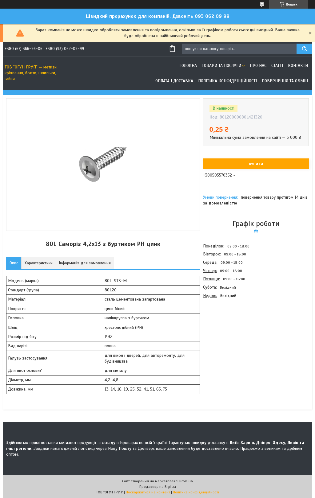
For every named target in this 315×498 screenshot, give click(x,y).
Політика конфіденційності (227, 81)
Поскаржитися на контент (148, 492)
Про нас (258, 65)
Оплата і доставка (174, 81)
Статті (277, 65)
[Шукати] (304, 49)
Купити (256, 164)
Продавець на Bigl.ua (157, 486)
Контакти (298, 65)
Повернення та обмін (285, 81)
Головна (188, 65)
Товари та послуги (221, 65)
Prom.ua (186, 481)
